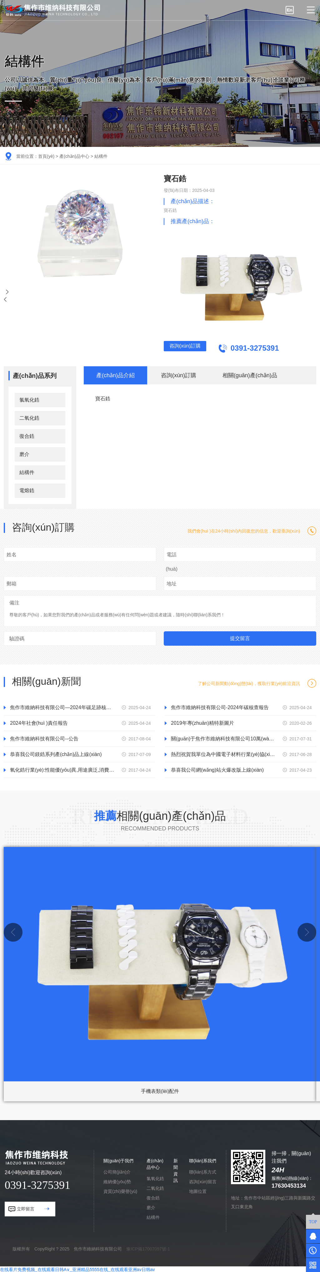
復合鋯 (26, 435)
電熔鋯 (26, 489)
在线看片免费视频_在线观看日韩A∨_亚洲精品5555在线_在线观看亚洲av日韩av (77, 1268)
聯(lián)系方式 (202, 1171)
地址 (172, 582)
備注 (14, 601)
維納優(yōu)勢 (117, 1180)
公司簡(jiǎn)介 (117, 1171)
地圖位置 (198, 1190)
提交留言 (240, 637)
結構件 (101, 156)
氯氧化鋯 (29, 399)
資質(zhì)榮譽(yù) (120, 1190)
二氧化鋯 (29, 417)
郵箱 (12, 582)
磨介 (24, 453)
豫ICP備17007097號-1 (148, 1247)
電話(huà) (172, 561)
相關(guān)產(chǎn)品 (249, 374)
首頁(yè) (46, 156)
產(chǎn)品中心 (74, 156)
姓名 (12, 553)
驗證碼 (16, 637)
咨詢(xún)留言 (203, 1180)
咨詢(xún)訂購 (195, 348)
